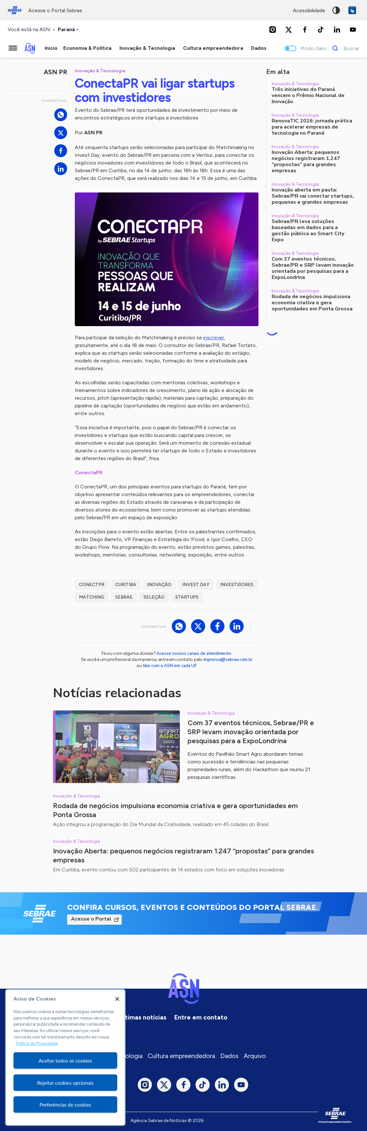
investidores (236, 584)
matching (91, 597)
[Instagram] (272, 29)
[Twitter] (288, 29)
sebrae (124, 597)
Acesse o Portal (91, 918)
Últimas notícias (142, 1017)
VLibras (352, 10)
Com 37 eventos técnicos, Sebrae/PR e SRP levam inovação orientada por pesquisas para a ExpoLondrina (251, 731)
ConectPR (91, 584)
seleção (154, 597)
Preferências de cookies (65, 1104)
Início (51, 48)
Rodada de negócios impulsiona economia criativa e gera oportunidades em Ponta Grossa (175, 810)
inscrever (213, 337)
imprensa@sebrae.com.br (228, 659)
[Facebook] (304, 29)
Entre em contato (200, 1017)
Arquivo (255, 1056)
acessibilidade (309, 10)
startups (186, 597)
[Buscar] (344, 48)
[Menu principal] (13, 48)
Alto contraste (336, 10)
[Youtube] (352, 29)
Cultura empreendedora (181, 1056)
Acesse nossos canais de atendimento (193, 653)
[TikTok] (320, 29)
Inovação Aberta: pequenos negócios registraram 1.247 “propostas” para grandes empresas (183, 855)
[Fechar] (117, 999)
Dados (229, 1056)
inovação (159, 584)
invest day (195, 584)
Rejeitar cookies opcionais (65, 1083)
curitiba (125, 584)
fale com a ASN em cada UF (170, 666)
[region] (65, 1057)
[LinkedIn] (336, 29)
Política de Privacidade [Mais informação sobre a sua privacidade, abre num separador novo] (37, 1043)
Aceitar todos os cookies (65, 1060)
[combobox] (69, 30)
